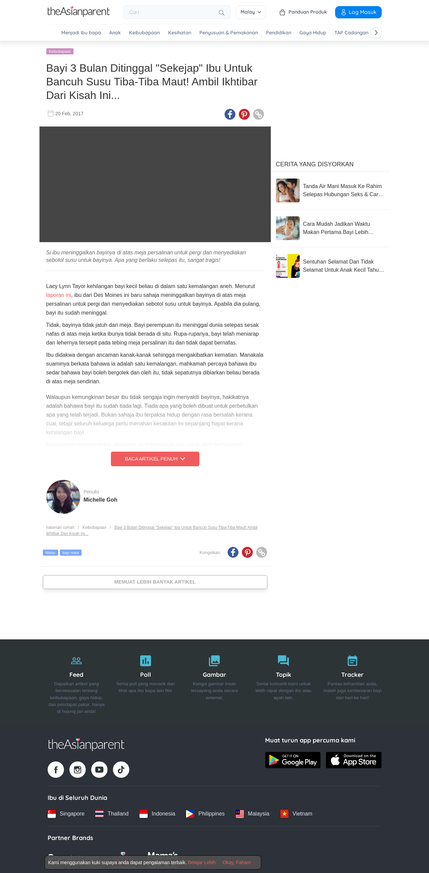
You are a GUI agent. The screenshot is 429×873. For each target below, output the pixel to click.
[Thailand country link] (111, 812)
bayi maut (71, 551)
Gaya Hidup (312, 33)
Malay (251, 12)
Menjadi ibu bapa (81, 33)
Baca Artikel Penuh (155, 457)
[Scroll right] (376, 32)
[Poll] (145, 681)
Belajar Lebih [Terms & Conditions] (202, 862)
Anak (115, 33)
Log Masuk (358, 12)
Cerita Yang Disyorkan (315, 163)
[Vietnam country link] (296, 812)
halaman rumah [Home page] (60, 526)
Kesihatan (179, 33)
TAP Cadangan (351, 33)
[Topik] (283, 681)
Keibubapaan (144, 33)
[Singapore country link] (66, 812)
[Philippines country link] (205, 812)
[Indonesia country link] (157, 812)
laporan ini (58, 294)
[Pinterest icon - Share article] (244, 113)
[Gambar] (214, 681)
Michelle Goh (101, 498)
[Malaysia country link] (252, 812)
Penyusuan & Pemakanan (228, 33)
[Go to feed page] (79, 15)
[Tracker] (352, 681)
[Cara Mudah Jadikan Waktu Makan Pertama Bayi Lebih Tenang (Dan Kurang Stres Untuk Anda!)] (330, 227)
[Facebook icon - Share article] (230, 113)
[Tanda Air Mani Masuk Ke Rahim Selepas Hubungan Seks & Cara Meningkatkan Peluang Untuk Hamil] (330, 189)
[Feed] (76, 681)
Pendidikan (278, 33)
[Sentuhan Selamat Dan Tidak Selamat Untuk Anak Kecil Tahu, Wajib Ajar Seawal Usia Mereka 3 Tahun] (330, 264)
